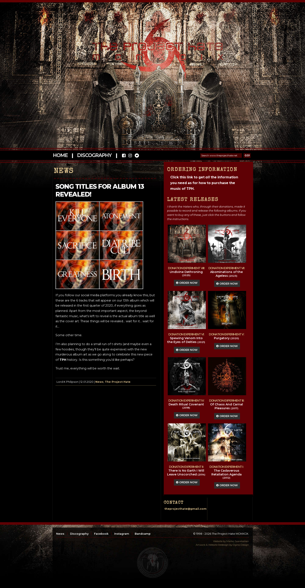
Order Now (187, 282)
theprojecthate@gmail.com (185, 508)
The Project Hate (117, 381)
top (152, 562)
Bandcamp (143, 533)
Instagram (121, 533)
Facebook (101, 533)
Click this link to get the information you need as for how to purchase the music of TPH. (204, 183)
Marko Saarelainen (237, 541)
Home (60, 155)
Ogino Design (241, 544)
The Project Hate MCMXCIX (151, 49)
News (99, 381)
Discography (94, 155)
